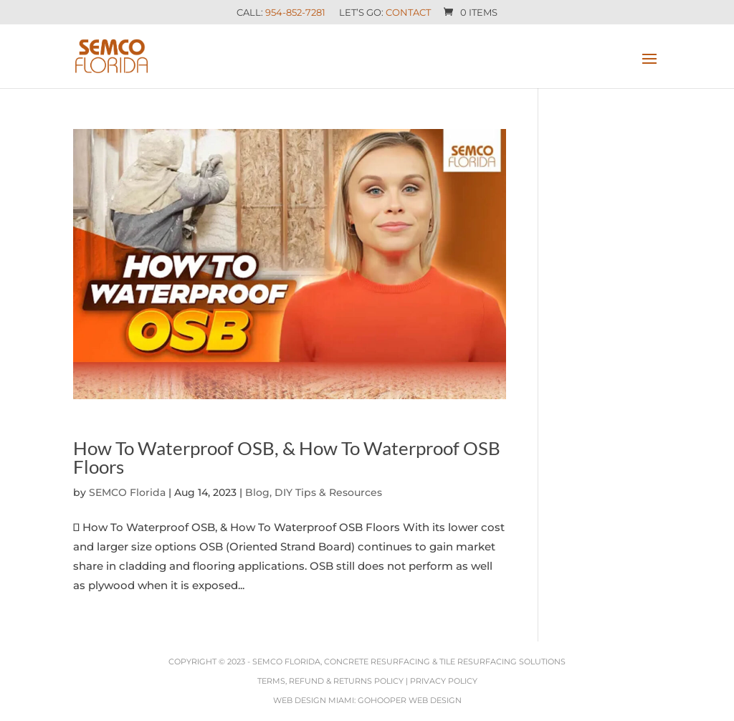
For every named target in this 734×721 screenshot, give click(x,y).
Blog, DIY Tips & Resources (313, 492)
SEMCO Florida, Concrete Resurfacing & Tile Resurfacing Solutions (409, 661)
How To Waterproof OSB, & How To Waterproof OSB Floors (286, 457)
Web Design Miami (313, 700)
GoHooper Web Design (410, 700)
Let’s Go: (385, 13)
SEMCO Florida (127, 492)
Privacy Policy (443, 681)
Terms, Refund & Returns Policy (330, 681)
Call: (281, 13)
